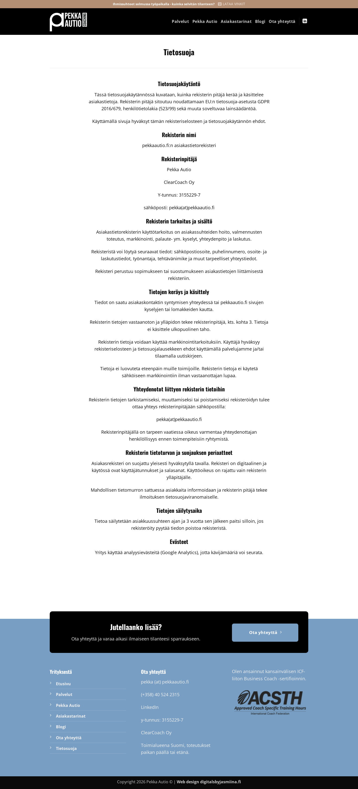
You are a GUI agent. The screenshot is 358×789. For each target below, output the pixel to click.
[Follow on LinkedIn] (305, 21)
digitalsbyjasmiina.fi (220, 782)
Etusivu (63, 683)
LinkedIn (150, 707)
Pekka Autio (205, 21)
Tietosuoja (66, 748)
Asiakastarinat (236, 21)
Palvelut (180, 21)
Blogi (260, 21)
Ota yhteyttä (282, 21)
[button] (231, 4)
